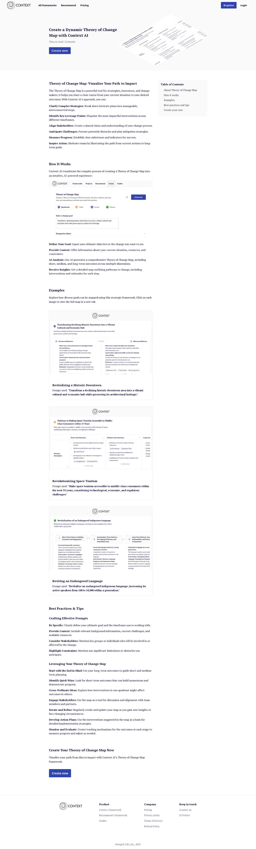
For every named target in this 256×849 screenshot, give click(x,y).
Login (243, 5)
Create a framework (110, 809)
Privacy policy (152, 815)
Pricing (84, 5)
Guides (103, 820)
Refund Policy (152, 826)
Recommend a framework (113, 815)
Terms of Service (153, 820)
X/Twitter (184, 815)
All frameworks (48, 5)
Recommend (68, 5)
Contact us (185, 809)
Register (229, 5)
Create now (60, 50)
